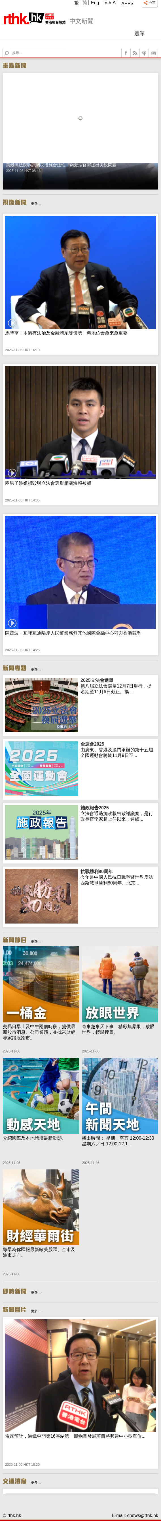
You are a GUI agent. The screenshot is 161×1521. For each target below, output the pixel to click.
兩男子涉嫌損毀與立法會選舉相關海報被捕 (48, 483)
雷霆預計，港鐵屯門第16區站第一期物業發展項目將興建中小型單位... (75, 1436)
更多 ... (36, 203)
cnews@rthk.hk (142, 1515)
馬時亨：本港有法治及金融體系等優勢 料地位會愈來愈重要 (66, 333)
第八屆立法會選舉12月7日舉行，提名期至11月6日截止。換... (118, 686)
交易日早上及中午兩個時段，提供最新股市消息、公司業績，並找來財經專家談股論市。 (39, 1032)
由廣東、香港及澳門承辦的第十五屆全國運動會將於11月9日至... (118, 749)
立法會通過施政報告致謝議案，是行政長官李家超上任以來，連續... (118, 813)
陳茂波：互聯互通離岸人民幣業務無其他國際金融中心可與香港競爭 (73, 633)
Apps (127, 3)
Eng (95, 2)
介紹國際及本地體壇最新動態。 (34, 1138)
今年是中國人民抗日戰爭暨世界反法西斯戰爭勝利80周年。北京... (118, 877)
